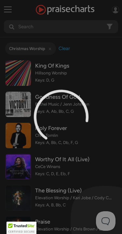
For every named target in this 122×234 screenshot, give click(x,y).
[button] (21, 228)
